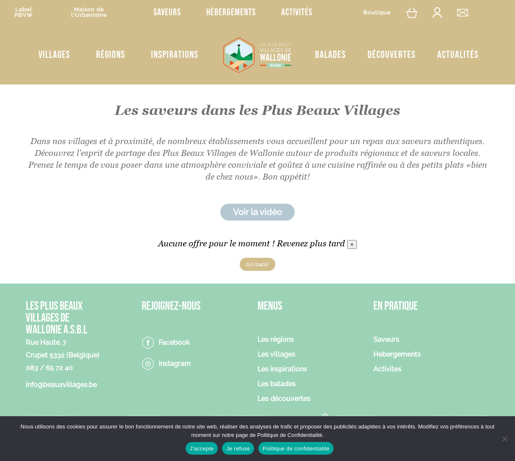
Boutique (377, 12)
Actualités (458, 55)
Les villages (276, 354)
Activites (387, 369)
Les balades (277, 384)
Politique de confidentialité (296, 448)
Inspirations (174, 55)
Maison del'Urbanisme (89, 12)
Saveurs (167, 12)
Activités (296, 12)
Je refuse (238, 448)
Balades (330, 55)
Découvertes (391, 55)
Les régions (276, 340)
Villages (54, 55)
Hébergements (231, 12)
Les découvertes (284, 399)
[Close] (352, 244)
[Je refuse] (504, 438)
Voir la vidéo (257, 212)
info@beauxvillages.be (61, 385)
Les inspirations (282, 369)
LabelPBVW (23, 12)
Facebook (174, 342)
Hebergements (397, 354)
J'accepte (202, 448)
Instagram (175, 364)
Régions (110, 55)
